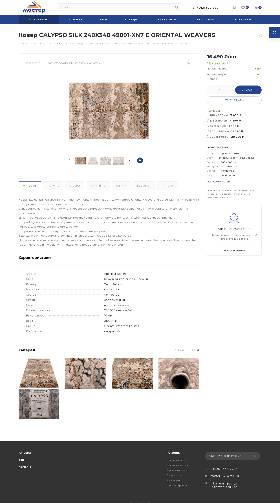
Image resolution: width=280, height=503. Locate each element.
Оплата (121, 186)
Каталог (25, 452)
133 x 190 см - (225, 120)
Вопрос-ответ (175, 475)
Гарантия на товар (177, 470)
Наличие (53, 186)
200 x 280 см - (226, 131)
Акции (23, 460)
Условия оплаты (176, 460)
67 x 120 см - (224, 126)
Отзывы (75, 186)
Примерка (167, 186)
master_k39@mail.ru (224, 476)
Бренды (25, 467)
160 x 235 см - (225, 115)
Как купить (98, 186)
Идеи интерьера (176, 485)
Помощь (173, 452)
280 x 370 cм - (227, 136)
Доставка (143, 186)
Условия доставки (177, 465)
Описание (30, 186)
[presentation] (69, 160)
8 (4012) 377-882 (205, 8)
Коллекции (173, 480)
